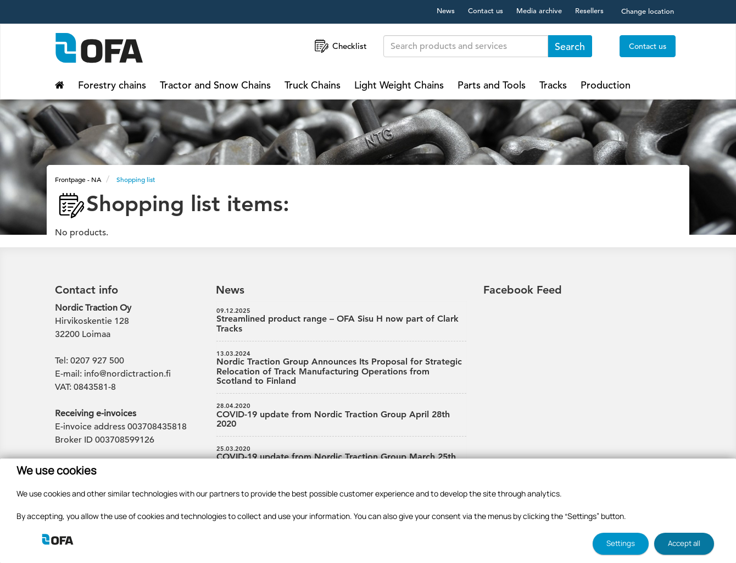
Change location (647, 11)
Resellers (589, 10)
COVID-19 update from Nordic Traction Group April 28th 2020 (341, 415)
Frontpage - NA (78, 179)
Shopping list (135, 179)
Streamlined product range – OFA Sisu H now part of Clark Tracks (341, 320)
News (446, 10)
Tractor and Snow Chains (215, 85)
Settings (620, 543)
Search (570, 46)
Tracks (553, 85)
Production (606, 85)
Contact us (485, 10)
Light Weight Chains (399, 85)
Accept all (684, 543)
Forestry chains (112, 85)
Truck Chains (313, 85)
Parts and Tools (492, 85)
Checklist (340, 46)
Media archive (539, 10)
